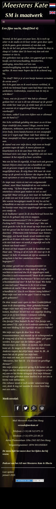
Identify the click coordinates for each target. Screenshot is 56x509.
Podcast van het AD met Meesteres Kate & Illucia (27, 463)
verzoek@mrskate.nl (28, 425)
